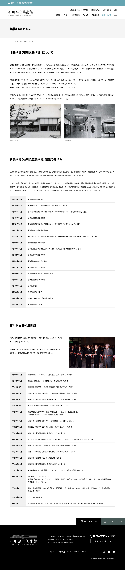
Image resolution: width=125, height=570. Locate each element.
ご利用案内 (76, 15)
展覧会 (58, 15)
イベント (66, 15)
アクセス (85, 15)
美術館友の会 (95, 10)
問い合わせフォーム (104, 541)
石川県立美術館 (20, 13)
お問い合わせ (107, 10)
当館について (106, 15)
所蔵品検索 (95, 15)
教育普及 (85, 10)
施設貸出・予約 (75, 10)
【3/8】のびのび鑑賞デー (25, 3)
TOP (11, 41)
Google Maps (79, 536)
